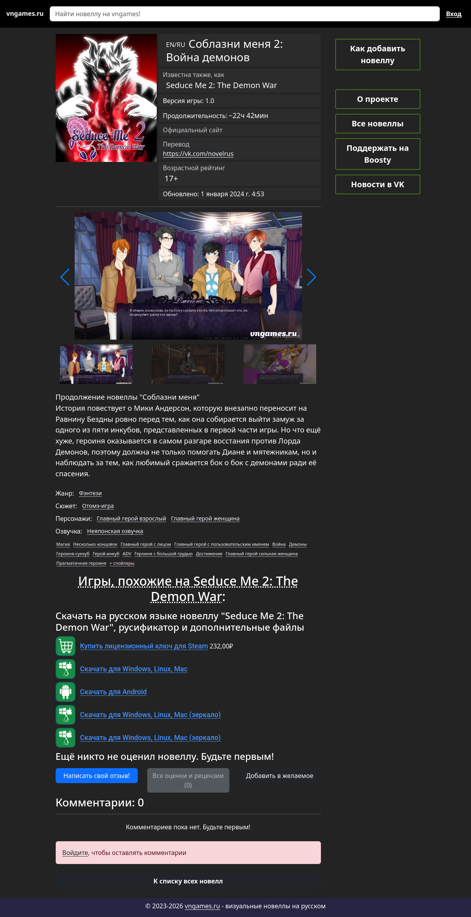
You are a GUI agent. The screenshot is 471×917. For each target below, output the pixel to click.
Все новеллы (378, 123)
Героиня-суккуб (73, 553)
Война (279, 544)
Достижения (209, 553)
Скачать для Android (113, 692)
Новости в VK (377, 184)
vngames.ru (202, 906)
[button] (65, 277)
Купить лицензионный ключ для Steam (144, 646)
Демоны (298, 544)
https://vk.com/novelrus (198, 153)
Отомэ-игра (98, 505)
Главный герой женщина (205, 518)
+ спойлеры (121, 563)
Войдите (75, 852)
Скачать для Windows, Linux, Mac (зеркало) (150, 715)
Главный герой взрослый (131, 518)
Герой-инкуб (106, 553)
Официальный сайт (193, 130)
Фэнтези (90, 493)
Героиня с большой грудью (164, 553)
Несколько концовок (95, 544)
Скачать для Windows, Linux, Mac (134, 669)
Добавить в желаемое (279, 775)
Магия (63, 544)
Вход (454, 13)
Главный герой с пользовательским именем (222, 544)
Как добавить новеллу (377, 54)
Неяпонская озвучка (115, 531)
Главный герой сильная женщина (262, 553)
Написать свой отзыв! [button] (97, 775)
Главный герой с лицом (145, 544)
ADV (127, 553)
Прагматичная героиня (81, 563)
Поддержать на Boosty (377, 154)
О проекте (377, 99)
